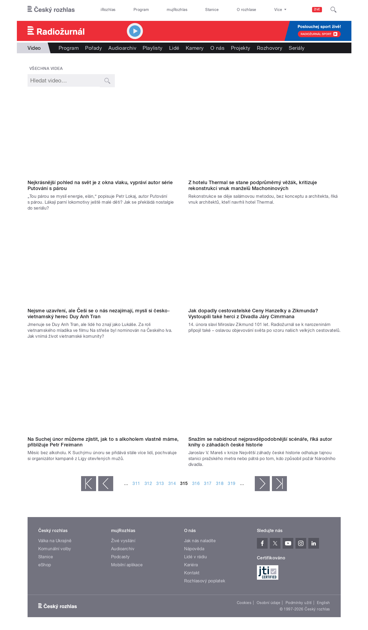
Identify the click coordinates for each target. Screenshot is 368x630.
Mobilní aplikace (127, 564)
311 (136, 483)
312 (148, 483)
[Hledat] (333, 9)
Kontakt (192, 572)
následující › (262, 483)
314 (172, 483)
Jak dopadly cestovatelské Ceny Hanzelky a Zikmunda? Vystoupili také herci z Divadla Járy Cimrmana (253, 313)
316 (196, 483)
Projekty (241, 48)
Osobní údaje (268, 603)
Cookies (244, 603)
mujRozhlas (177, 9)
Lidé (174, 48)
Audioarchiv (122, 48)
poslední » (279, 483)
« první (88, 483)
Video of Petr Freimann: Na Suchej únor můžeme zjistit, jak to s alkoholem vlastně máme (104, 391)
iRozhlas (108, 9)
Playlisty (152, 48)
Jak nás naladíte (200, 540)
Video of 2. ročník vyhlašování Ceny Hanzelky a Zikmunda (264, 262)
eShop (44, 564)
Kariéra (191, 564)
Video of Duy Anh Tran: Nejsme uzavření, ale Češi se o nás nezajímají (104, 262)
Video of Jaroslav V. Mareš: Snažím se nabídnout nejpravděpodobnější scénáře (264, 391)
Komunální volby (54, 548)
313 (160, 483)
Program (141, 9)
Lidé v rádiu (195, 556)
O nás (217, 48)
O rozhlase (246, 9)
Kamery (195, 48)
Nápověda (194, 548)
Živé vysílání (123, 540)
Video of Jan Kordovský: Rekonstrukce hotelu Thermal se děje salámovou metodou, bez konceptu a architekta (264, 134)
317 (207, 483)
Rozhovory (269, 48)
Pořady (93, 48)
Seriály (297, 48)
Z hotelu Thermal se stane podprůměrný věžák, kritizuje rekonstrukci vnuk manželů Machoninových (252, 185)
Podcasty (120, 556)
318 (219, 483)
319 (231, 483)
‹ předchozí (105, 483)
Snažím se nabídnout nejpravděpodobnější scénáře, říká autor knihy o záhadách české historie (260, 442)
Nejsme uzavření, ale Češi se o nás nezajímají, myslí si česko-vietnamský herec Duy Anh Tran (99, 313)
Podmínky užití (299, 603)
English (323, 603)
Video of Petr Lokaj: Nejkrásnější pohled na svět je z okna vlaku (104, 134)
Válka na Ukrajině (55, 540)
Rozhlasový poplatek (204, 580)
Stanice (212, 9)
